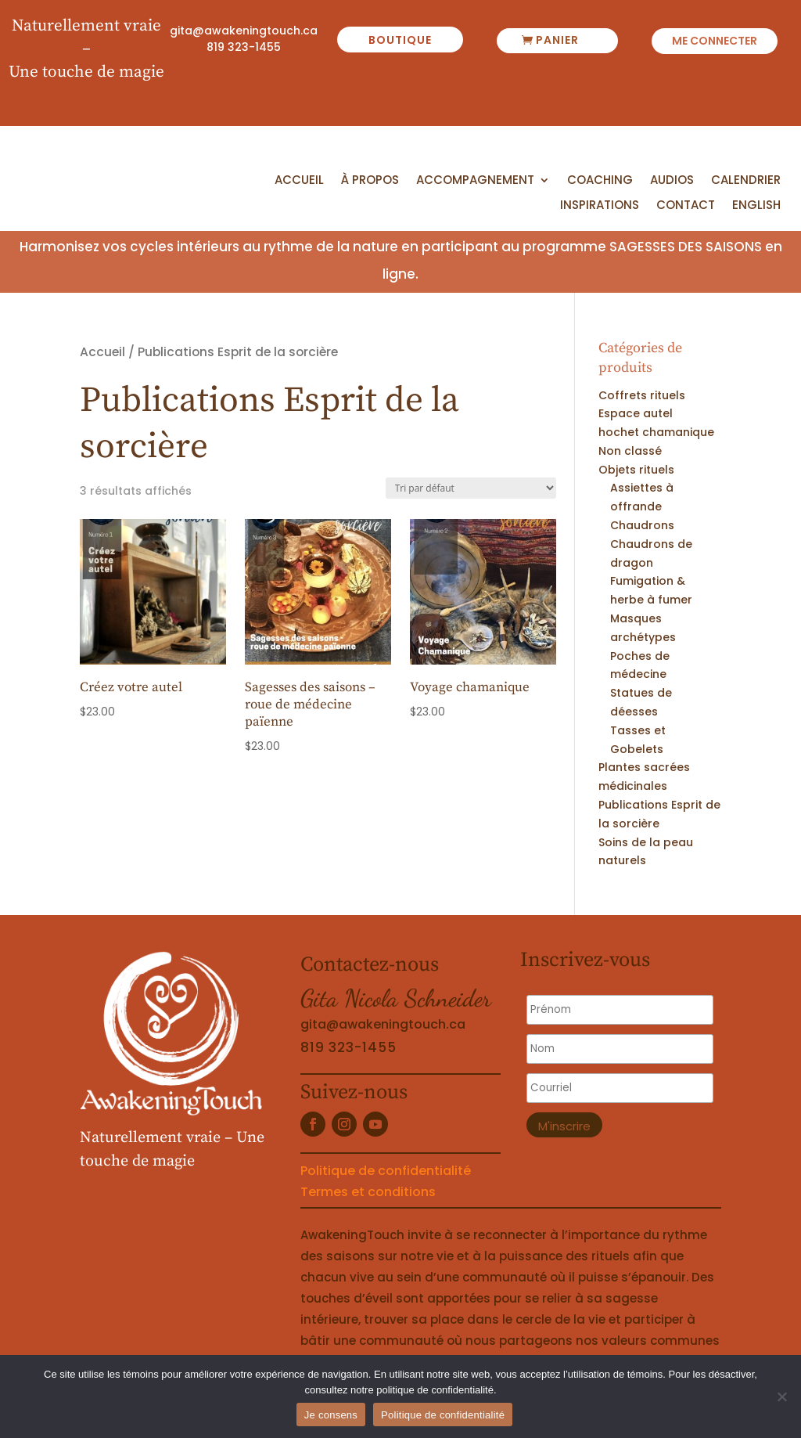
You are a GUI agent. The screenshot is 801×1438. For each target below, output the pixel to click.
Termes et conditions (368, 1192)
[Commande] (471, 488)
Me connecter (714, 42)
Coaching (600, 181)
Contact (685, 206)
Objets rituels (636, 470)
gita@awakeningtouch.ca (244, 30)
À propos (370, 181)
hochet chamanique (656, 432)
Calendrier (746, 181)
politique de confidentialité (435, 1390)
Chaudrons (642, 525)
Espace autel (635, 413)
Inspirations (599, 206)
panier (557, 40)
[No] (781, 1396)
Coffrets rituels (641, 395)
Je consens (330, 1415)
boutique (400, 40)
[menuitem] (756, 208)
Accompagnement (475, 181)
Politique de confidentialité (385, 1171)
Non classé (630, 451)
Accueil (299, 181)
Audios (672, 181)
